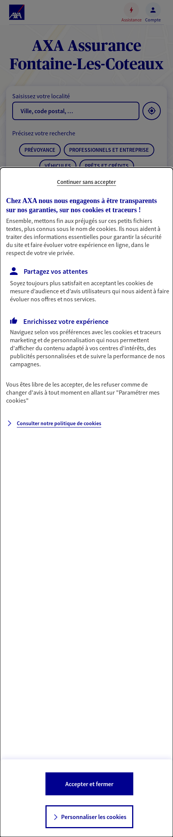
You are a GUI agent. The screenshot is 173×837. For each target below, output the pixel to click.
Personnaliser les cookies (93, 817)
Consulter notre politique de (59, 423)
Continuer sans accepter (86, 181)
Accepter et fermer (89, 784)
